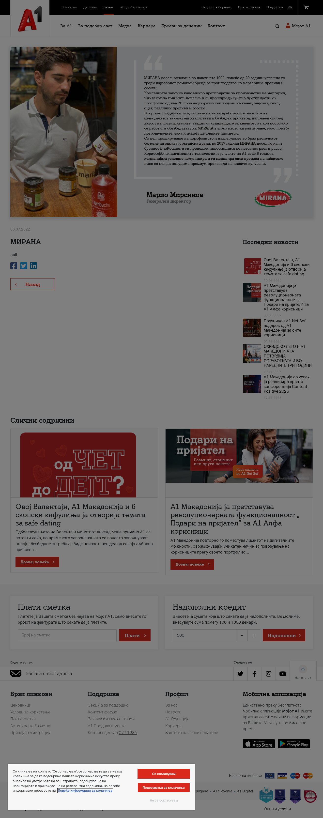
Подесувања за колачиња (164, 787)
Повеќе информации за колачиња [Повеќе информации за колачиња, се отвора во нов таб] (85, 790)
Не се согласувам (164, 800)
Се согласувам (163, 774)
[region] (101, 787)
